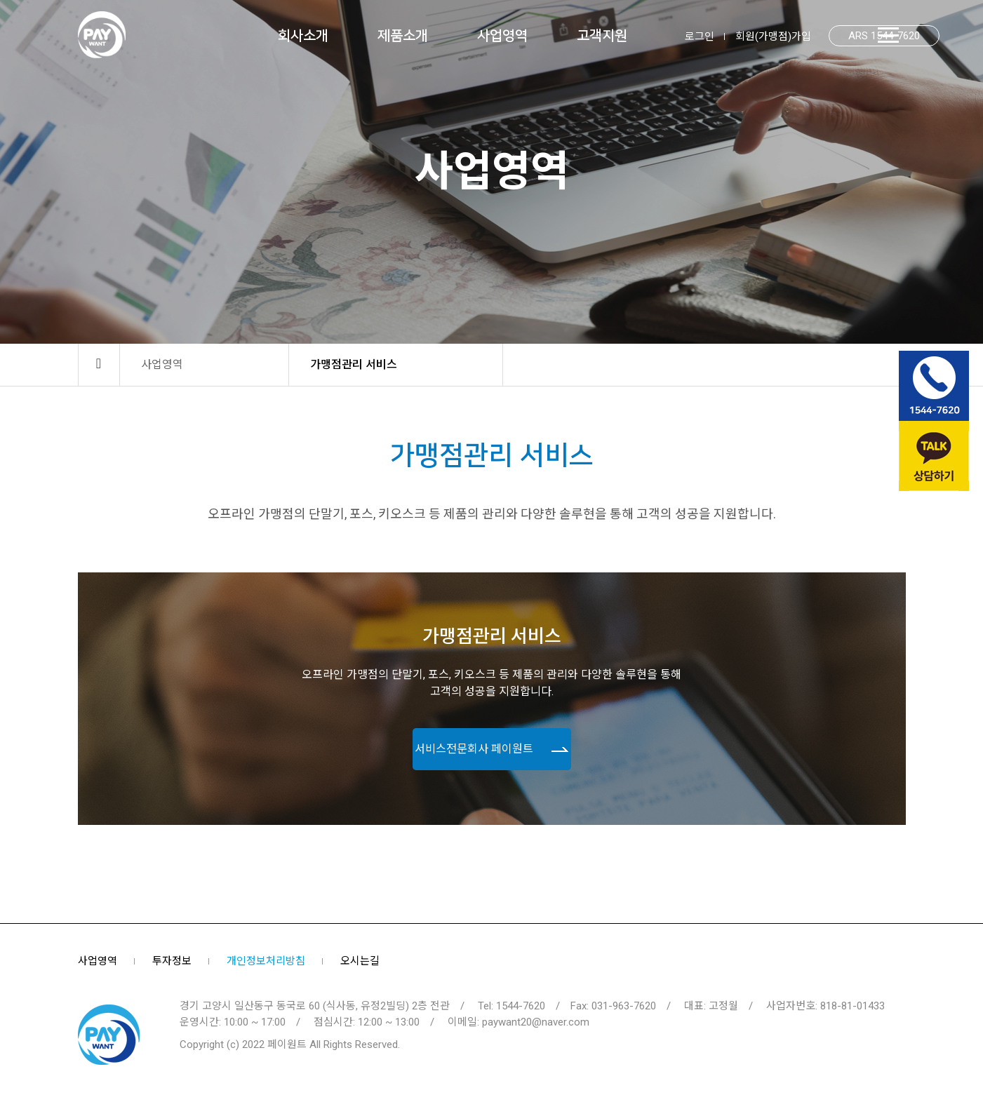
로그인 (699, 36)
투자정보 (172, 961)
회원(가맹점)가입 (773, 36)
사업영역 (97, 961)
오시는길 (360, 961)
